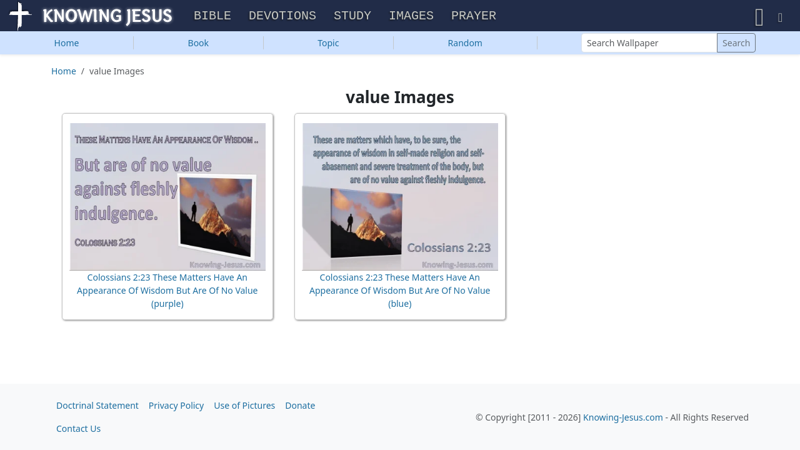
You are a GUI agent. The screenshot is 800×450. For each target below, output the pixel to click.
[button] (759, 17)
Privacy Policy (176, 405)
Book (198, 46)
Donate (300, 405)
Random (465, 46)
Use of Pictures (244, 405)
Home (66, 46)
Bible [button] (212, 17)
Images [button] (411, 17)
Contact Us (78, 428)
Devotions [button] (282, 17)
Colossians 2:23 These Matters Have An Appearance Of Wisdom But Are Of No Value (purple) (167, 293)
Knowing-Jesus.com (623, 417)
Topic (328, 46)
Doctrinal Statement (97, 405)
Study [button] (352, 17)
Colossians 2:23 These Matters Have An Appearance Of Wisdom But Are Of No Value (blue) (399, 293)
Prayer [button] (473, 17)
